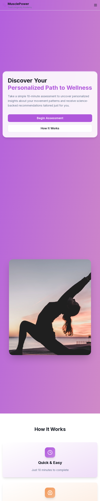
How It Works (50, 128)
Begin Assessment (50, 118)
